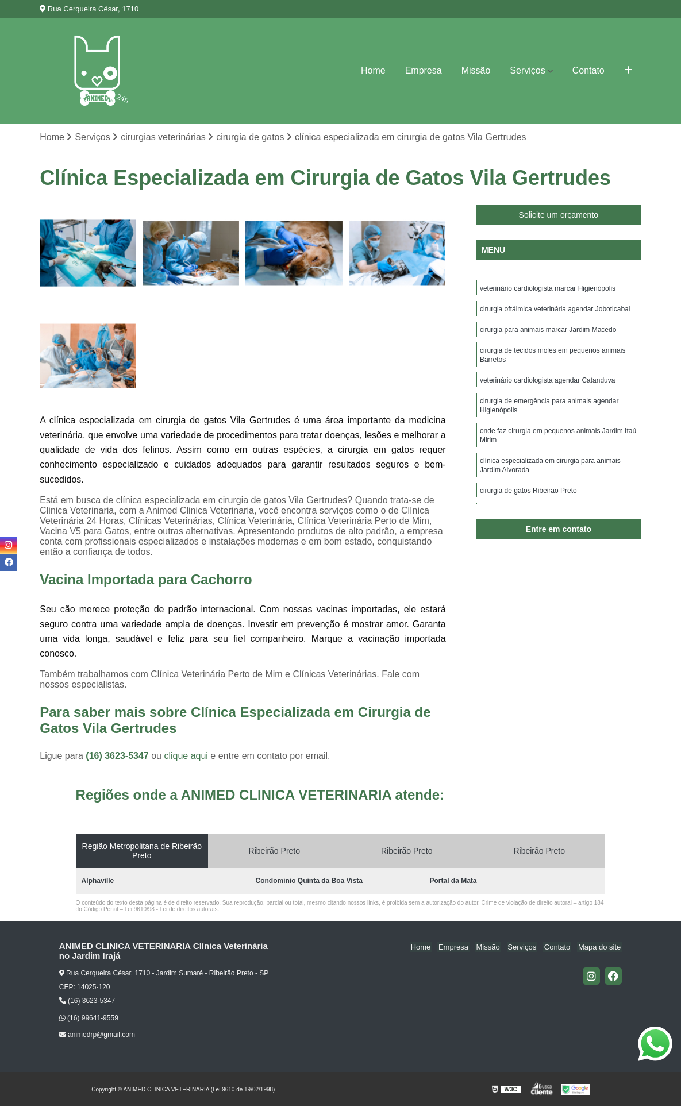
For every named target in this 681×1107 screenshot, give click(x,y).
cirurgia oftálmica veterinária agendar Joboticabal (555, 311)
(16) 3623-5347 (118, 757)
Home (373, 70)
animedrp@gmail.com (97, 1035)
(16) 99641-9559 (88, 1019)
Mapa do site (600, 947)
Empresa (423, 70)
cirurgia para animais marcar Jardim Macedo (548, 333)
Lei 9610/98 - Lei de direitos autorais (171, 910)
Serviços (527, 70)
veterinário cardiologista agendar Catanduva (547, 387)
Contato (588, 70)
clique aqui (186, 757)
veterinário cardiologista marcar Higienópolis (547, 290)
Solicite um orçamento (559, 215)
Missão (476, 70)
